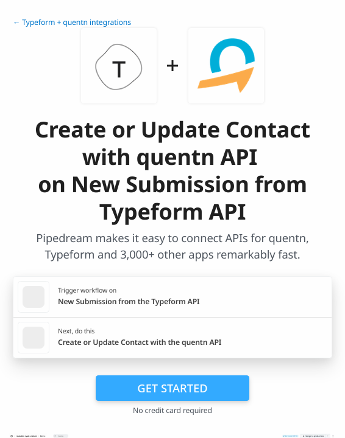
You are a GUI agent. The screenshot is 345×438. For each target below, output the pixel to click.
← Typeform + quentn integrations (72, 22)
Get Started (172, 387)
